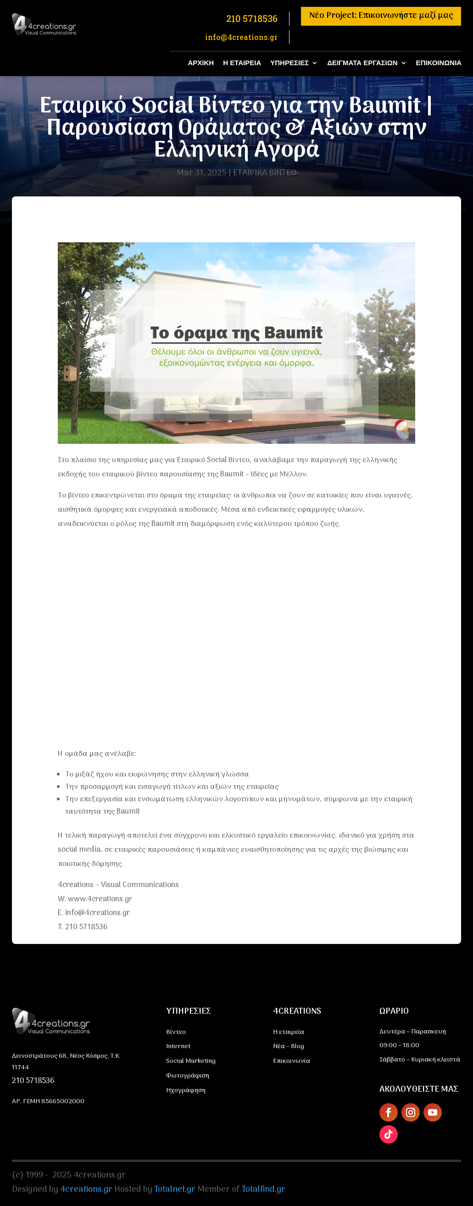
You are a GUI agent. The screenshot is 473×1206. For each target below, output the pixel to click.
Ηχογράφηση (186, 1090)
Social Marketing (191, 1061)
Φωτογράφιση (187, 1076)
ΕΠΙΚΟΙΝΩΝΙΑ (439, 63)
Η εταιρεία (288, 1032)
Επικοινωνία (291, 1061)
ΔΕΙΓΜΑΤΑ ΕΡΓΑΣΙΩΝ (362, 63)
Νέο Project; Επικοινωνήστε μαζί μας (381, 15)
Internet (178, 1046)
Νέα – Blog (288, 1046)
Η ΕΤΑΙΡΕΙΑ (242, 63)
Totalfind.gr (263, 1189)
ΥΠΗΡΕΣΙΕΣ (289, 63)
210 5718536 (33, 1081)
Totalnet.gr (174, 1189)
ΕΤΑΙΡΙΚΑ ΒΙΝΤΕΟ (264, 173)
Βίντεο (176, 1032)
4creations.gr (86, 1189)
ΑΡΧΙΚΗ (201, 63)
